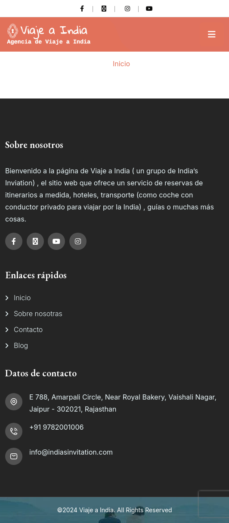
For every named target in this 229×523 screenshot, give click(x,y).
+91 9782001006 (56, 427)
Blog (21, 345)
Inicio (121, 63)
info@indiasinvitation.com (71, 452)
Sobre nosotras (38, 313)
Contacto (28, 329)
